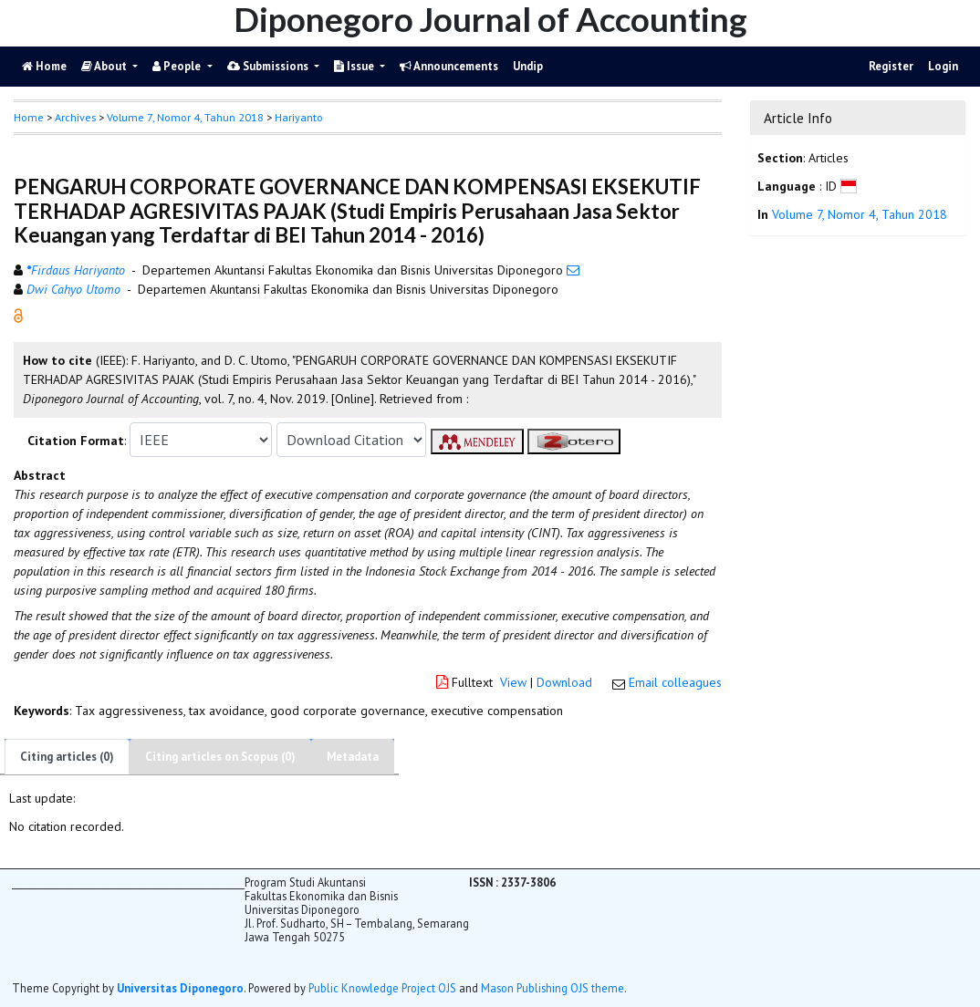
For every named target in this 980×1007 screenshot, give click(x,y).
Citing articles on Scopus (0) (220, 756)
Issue (355, 66)
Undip (528, 66)
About (105, 66)
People (177, 66)
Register (891, 66)
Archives (75, 117)
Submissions (269, 66)
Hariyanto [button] (299, 117)
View (513, 682)
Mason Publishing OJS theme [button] (552, 988)
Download (564, 682)
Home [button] (29, 117)
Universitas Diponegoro (180, 988)
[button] (18, 314)
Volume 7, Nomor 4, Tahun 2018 (185, 117)
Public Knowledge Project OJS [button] (382, 988)
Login (943, 66)
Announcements (449, 66)
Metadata (353, 756)
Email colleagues (675, 682)
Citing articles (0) (67, 756)
